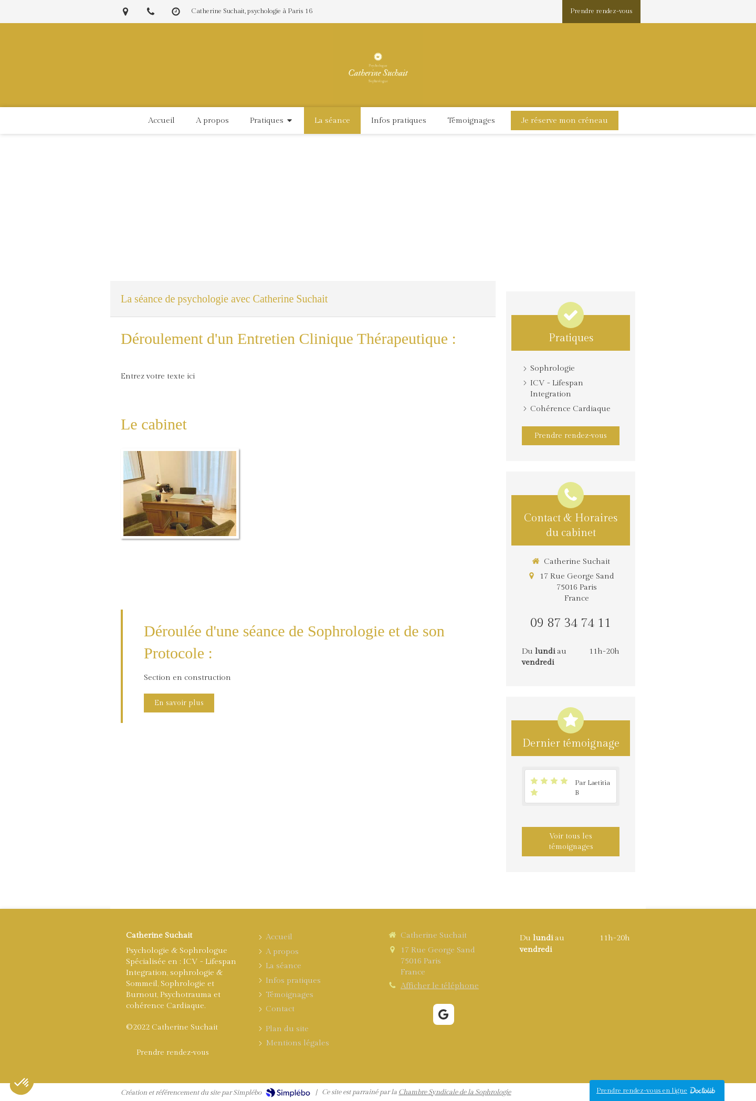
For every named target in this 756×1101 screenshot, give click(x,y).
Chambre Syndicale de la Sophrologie (454, 1092)
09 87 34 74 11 (570, 623)
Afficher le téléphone (440, 985)
